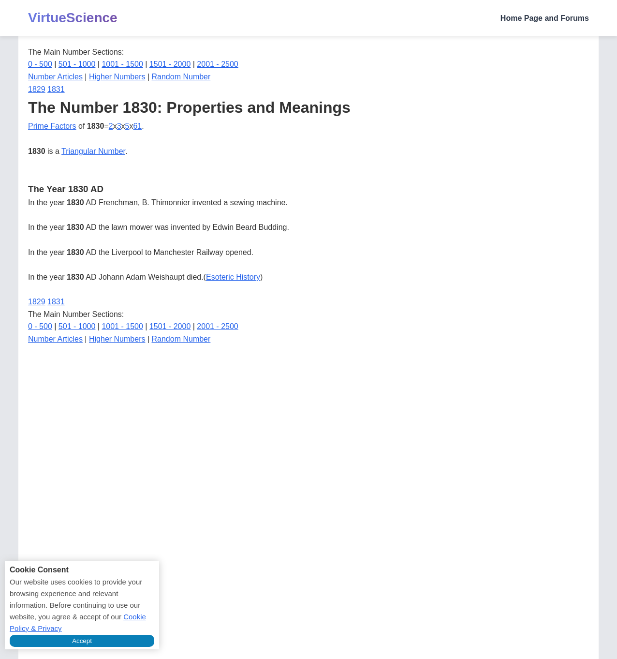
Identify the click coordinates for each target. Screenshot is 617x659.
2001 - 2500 (217, 64)
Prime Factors (52, 126)
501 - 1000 (77, 64)
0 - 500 (40, 64)
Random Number (181, 77)
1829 (36, 89)
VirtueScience (73, 17)
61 (137, 126)
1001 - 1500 (122, 64)
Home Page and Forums (544, 18)
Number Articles (55, 77)
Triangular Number (93, 151)
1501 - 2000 (170, 64)
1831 (56, 89)
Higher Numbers (117, 77)
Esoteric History (233, 277)
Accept (82, 640)
